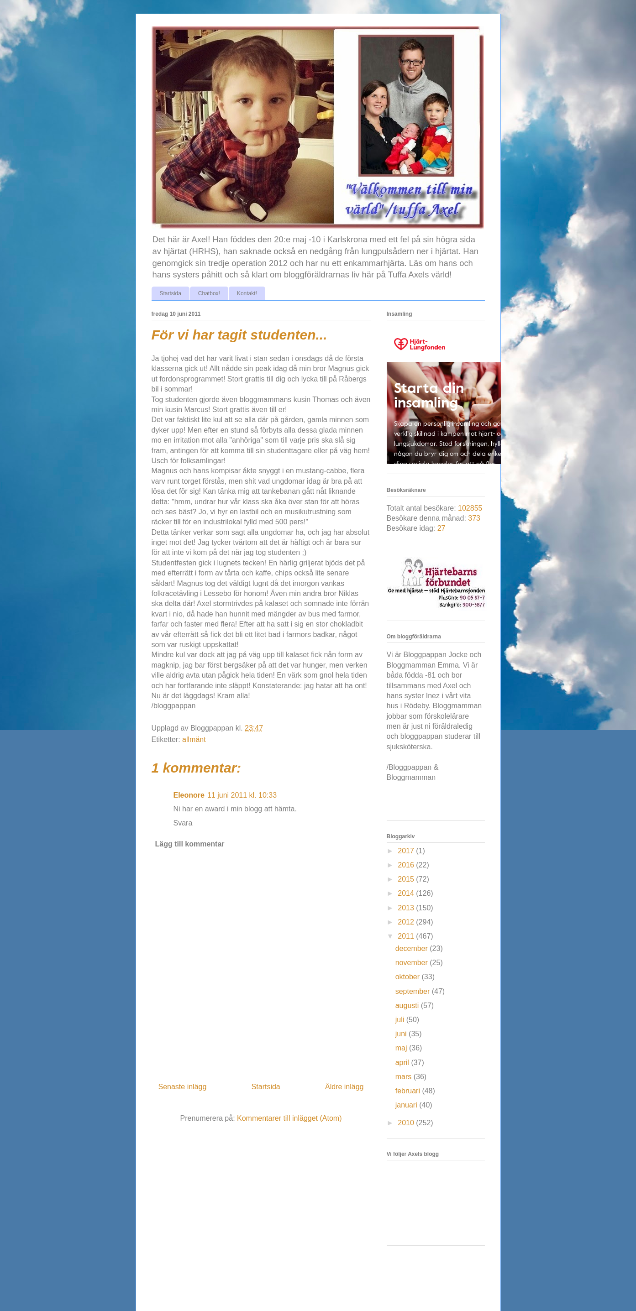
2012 (407, 922)
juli (400, 1020)
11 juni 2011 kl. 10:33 (242, 795)
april (403, 1062)
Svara (183, 823)
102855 (470, 508)
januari (407, 1105)
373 (474, 518)
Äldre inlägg (344, 1087)
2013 (407, 908)
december (412, 948)
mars (404, 1077)
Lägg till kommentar (190, 844)
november (412, 962)
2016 (407, 865)
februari (408, 1091)
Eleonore (189, 795)
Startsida (170, 293)
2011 (407, 936)
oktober (408, 977)
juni (402, 1034)
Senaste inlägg (182, 1087)
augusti (408, 1005)
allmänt (194, 739)
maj (402, 1048)
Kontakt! (247, 293)
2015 (407, 879)
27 (441, 528)
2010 (407, 1123)
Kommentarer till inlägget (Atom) (289, 1118)
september (413, 991)
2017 (407, 851)
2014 (407, 893)
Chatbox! (209, 293)
